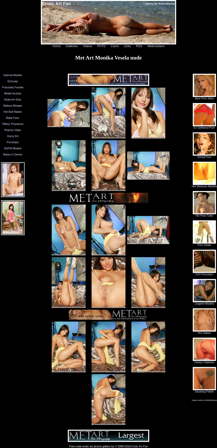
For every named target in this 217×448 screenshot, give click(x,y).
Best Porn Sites (204, 97)
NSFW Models (12, 148)
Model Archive (12, 93)
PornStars (13, 142)
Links (127, 46)
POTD (101, 46)
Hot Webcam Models (204, 185)
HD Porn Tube (204, 214)
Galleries (72, 46)
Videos (87, 46)
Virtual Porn (204, 155)
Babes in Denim (12, 154)
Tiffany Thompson (13, 124)
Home (57, 46)
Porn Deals (204, 243)
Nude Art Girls (12, 99)
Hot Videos (204, 331)
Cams (115, 46)
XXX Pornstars (204, 273)
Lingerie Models (204, 302)
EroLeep (13, 81)
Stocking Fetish (204, 390)
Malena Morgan (12, 105)
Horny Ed (12, 136)
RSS (139, 46)
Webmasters (156, 46)
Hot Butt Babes (13, 111)
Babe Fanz (12, 117)
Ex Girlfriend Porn (204, 126)
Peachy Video (12, 130)
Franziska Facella (12, 87)
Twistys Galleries (204, 361)
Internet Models (12, 75)
